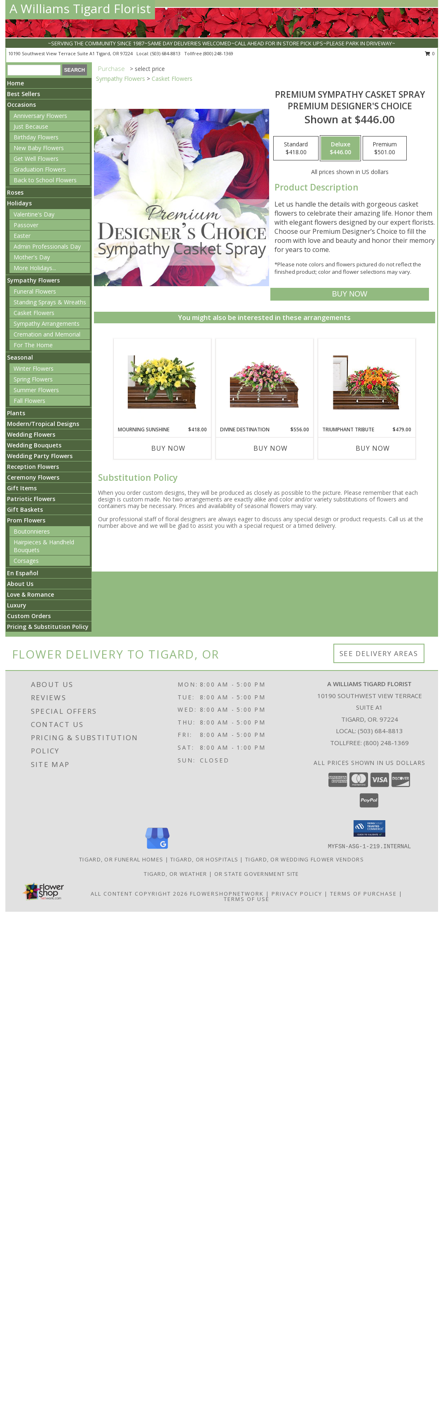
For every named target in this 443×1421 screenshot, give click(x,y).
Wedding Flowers (31, 434)
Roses (15, 192)
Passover (26, 225)
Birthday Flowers (36, 137)
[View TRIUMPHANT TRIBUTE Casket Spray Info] (366, 382)
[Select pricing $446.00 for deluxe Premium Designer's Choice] (340, 148)
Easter (22, 236)
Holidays (19, 203)
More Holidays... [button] (35, 268)
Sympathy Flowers (33, 280)
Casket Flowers (34, 313)
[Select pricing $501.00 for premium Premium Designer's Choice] (384, 148)
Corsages (26, 561)
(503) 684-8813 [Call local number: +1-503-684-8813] (166, 53)
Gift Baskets (25, 509)
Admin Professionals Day (47, 246)
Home (15, 83)
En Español (22, 573)
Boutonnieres (32, 531)
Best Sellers (23, 94)
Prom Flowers (26, 520)
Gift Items (22, 488)
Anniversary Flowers (40, 116)
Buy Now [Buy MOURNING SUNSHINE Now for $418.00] (168, 448)
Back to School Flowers (45, 180)
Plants (16, 413)
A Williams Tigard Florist (80, 8)
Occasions (21, 104)
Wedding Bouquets (34, 445)
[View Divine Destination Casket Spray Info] (264, 382)
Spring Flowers (33, 379)
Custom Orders (29, 616)
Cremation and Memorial (47, 334)
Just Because (31, 126)
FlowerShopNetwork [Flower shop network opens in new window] (227, 893)
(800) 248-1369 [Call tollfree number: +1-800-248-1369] (218, 53)
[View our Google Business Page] (157, 849)
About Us (20, 584)
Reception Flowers (33, 467)
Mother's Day (32, 257)
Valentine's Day (34, 214)
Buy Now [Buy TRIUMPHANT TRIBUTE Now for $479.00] (373, 448)
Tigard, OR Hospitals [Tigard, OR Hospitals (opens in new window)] (204, 859)
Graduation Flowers (40, 169)
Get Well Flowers (36, 158)
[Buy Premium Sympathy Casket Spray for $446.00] (349, 294)
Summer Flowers (36, 390)
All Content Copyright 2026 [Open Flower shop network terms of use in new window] (139, 893)
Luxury (16, 605)
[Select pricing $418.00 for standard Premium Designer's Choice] (296, 148)
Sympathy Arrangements (47, 323)
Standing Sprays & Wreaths (50, 302)
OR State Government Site (256, 874)
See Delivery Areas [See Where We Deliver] (379, 653)
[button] (369, 828)
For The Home (33, 345)
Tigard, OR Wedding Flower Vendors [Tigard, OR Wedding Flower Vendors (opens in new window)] (304, 859)
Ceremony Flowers (33, 477)
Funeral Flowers (35, 291)
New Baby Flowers (39, 148)
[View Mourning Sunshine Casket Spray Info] (162, 382)
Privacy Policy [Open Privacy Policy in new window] (297, 893)
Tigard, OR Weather (175, 874)
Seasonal (20, 357)
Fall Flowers (29, 401)
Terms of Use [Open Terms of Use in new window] (247, 899)
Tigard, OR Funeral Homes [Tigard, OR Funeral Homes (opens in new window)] (121, 859)
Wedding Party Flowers (40, 456)
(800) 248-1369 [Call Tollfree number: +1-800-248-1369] (386, 743)
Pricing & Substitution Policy (48, 627)
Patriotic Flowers (31, 499)
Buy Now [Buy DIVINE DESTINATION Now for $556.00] (270, 448)
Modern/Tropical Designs (43, 424)
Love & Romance (30, 594)
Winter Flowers (34, 368)
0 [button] (430, 53)
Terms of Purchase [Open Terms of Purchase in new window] (363, 893)
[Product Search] (34, 70)
